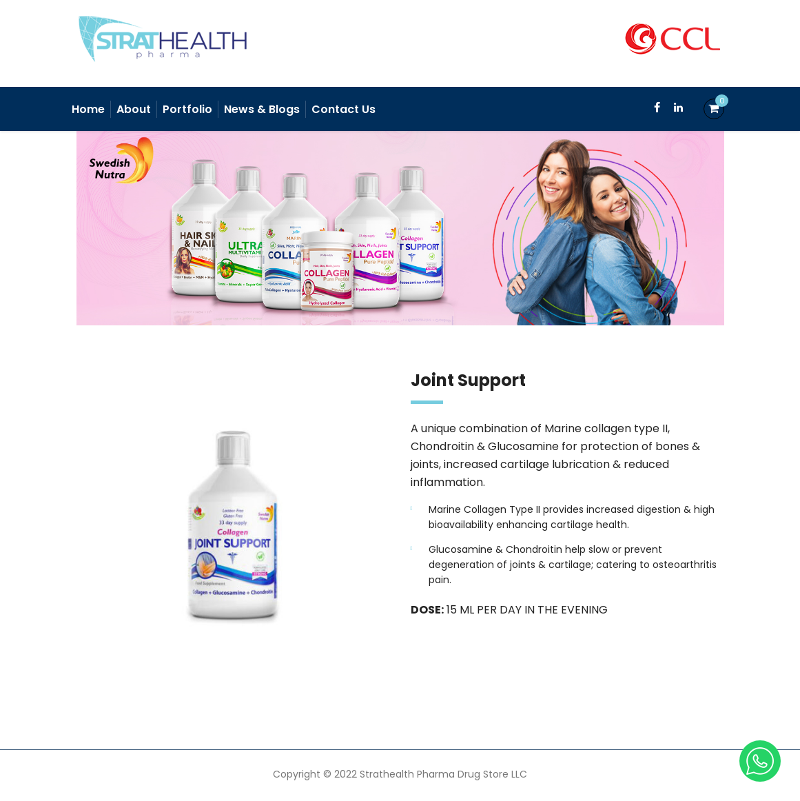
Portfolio (187, 109)
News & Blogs (262, 109)
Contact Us (343, 109)
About (133, 109)
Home (88, 109)
